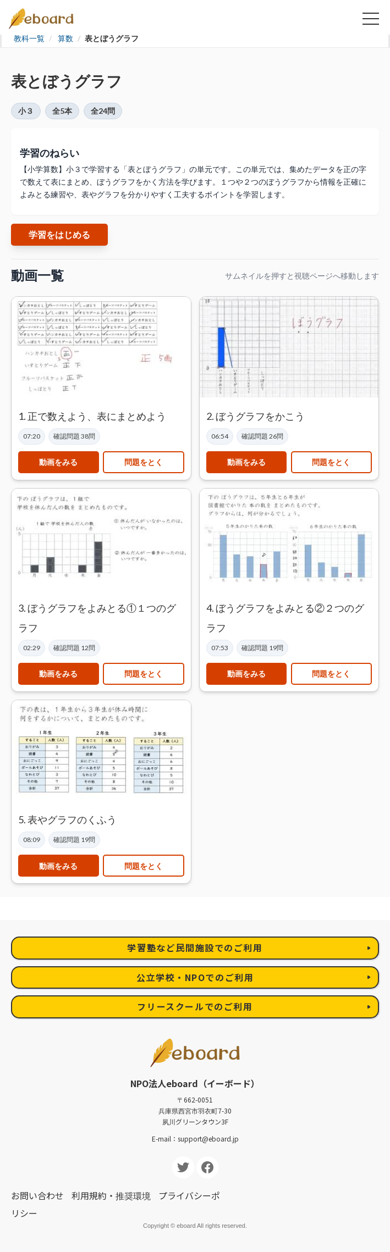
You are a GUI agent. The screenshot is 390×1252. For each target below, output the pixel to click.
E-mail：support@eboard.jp (195, 1138)
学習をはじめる (59, 234)
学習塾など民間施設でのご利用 (194, 947)
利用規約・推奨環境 (111, 1195)
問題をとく (143, 462)
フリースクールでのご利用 (194, 1006)
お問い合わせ (37, 1195)
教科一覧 (29, 38)
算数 (65, 38)
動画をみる (58, 462)
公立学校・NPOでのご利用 (195, 977)
